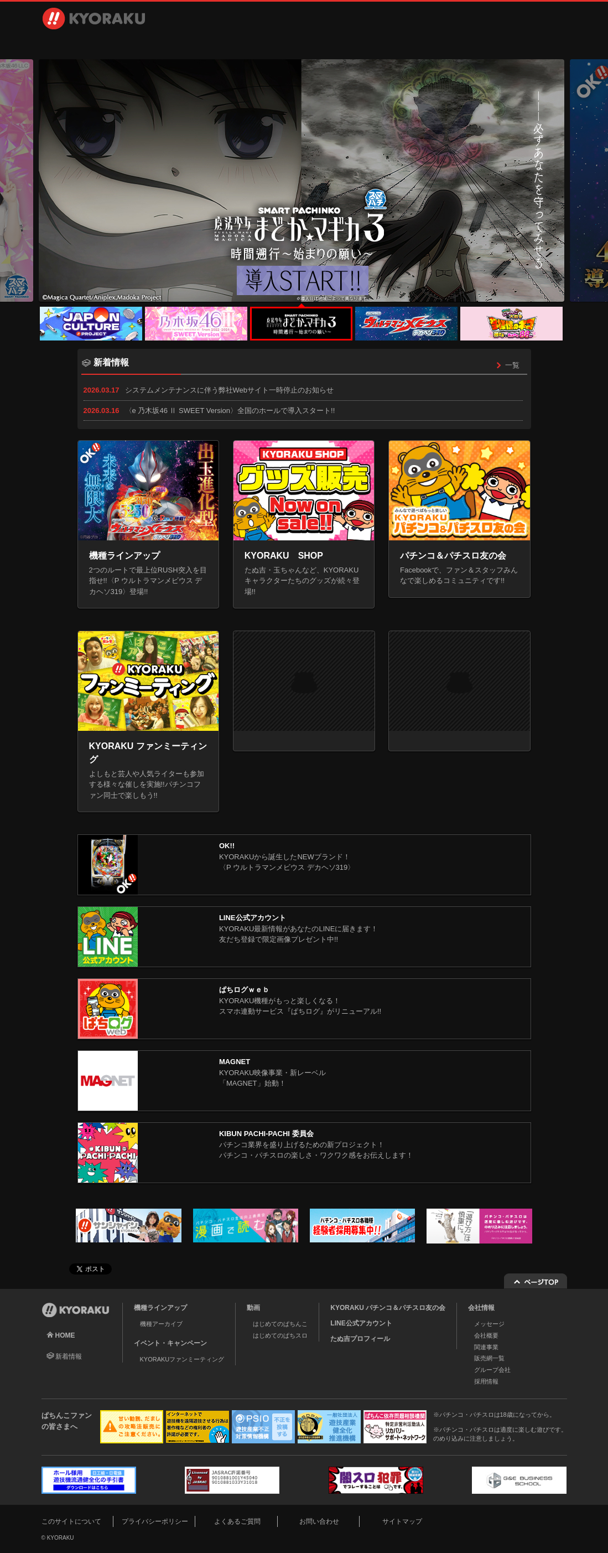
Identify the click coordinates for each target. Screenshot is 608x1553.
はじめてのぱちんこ (280, 1323)
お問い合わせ (517, 44)
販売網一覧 (489, 1358)
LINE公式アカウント (361, 1323)
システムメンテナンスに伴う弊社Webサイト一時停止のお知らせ (229, 390)
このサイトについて (71, 1521)
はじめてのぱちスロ (280, 1335)
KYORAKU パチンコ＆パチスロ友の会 (387, 1308)
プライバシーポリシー (155, 1521)
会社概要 (486, 1335)
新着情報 (68, 1356)
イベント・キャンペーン (266, 44)
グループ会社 (492, 1369)
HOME (65, 1335)
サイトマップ (402, 1521)
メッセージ (489, 1323)
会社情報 (346, 44)
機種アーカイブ (161, 1323)
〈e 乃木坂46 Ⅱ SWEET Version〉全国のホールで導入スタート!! (230, 410)
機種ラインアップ (93, 44)
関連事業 (486, 1347)
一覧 (506, 365)
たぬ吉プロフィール (360, 1339)
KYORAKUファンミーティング (182, 1359)
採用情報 (427, 44)
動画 (185, 44)
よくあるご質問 (237, 1521)
